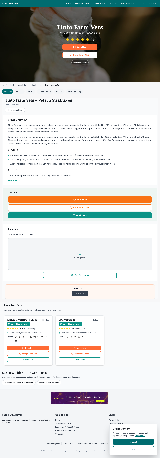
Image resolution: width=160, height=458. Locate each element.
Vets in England (53, 443)
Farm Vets (113, 3)
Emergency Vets (82, 3)
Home (68, 3)
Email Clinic (80, 215)
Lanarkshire (23, 85)
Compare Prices (128, 3)
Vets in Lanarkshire (63, 423)
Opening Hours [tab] (44, 91)
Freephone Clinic (80, 55)
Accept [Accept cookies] (133, 442)
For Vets (152, 3)
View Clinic (28, 360)
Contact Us (59, 434)
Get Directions (80, 275)
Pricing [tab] (31, 91)
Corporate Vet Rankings (65, 430)
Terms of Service (116, 423)
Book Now (80, 47)
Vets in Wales (69, 443)
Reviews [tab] (59, 91)
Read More (14, 180)
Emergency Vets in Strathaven (67, 427)
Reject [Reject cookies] (133, 449)
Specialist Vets (99, 3)
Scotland (10, 85)
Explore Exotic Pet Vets (49, 383)
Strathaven (36, 85)
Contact (142, 3)
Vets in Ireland (107, 443)
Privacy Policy (114, 420)
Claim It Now (80, 294)
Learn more (140, 436)
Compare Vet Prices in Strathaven (19, 383)
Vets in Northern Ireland (88, 443)
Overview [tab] (8, 91)
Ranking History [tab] (74, 91)
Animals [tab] (19, 91)
